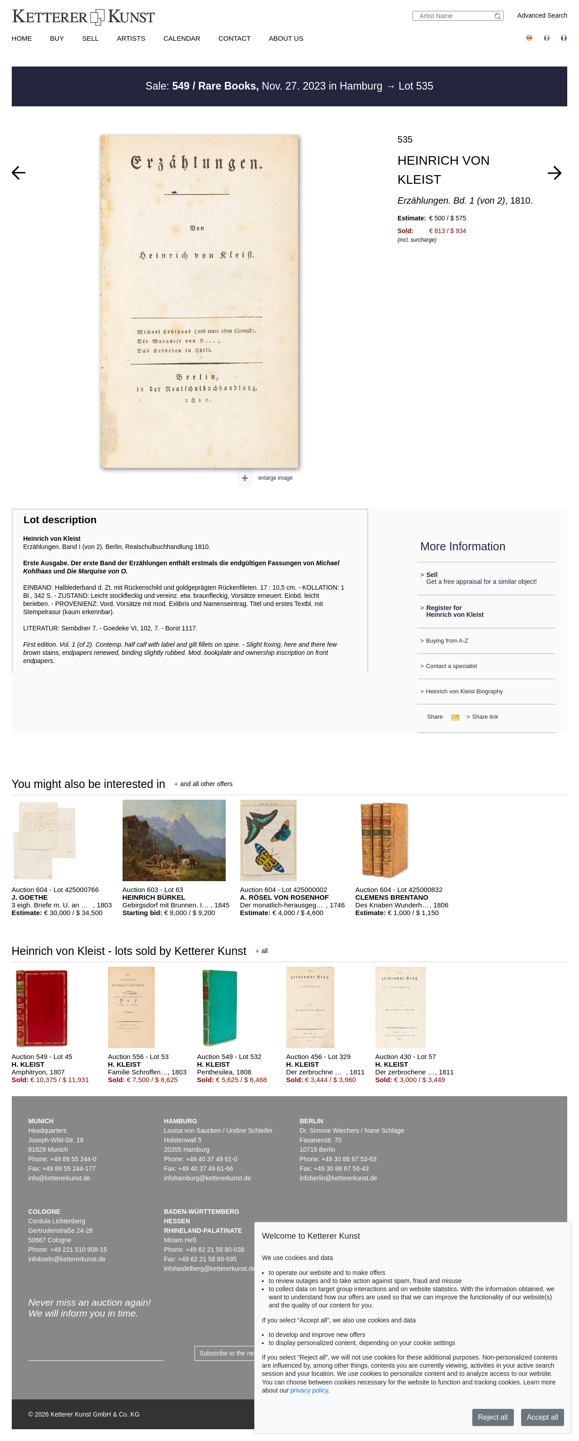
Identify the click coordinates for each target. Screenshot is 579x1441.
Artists (131, 38)
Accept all (542, 1417)
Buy (57, 38)
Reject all (493, 1417)
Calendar (181, 38)
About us (286, 38)
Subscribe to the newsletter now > (247, 1353)
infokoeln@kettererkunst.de (66, 1259)
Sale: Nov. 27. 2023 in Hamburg (265, 86)
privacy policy (309, 1390)
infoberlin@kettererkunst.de (338, 1178)
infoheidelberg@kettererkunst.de (210, 1268)
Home (22, 38)
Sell (90, 38)
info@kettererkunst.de (59, 1178)
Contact (234, 38)
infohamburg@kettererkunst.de (207, 1178)
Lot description (60, 519)
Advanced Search (542, 15)
